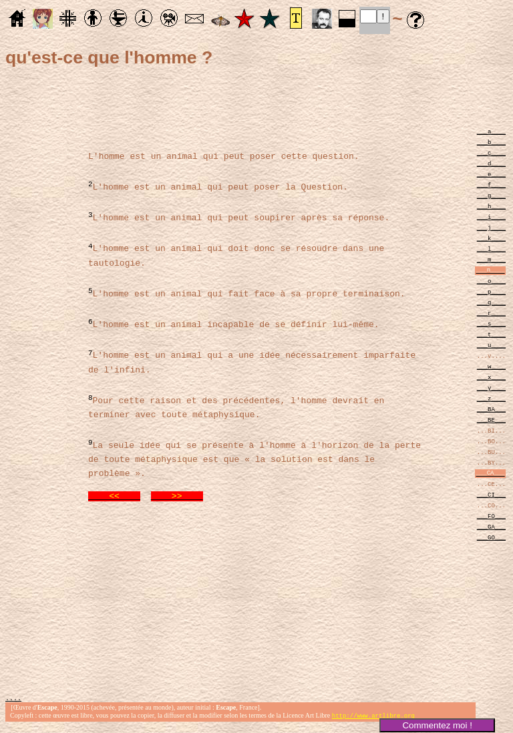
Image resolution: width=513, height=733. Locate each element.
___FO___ (491, 515)
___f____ (491, 184)
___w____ (491, 366)
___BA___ (491, 409)
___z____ (491, 398)
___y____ (491, 387)
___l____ (491, 248)
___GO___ (491, 537)
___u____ (491, 344)
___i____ (491, 216)
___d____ (491, 163)
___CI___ (491, 494)
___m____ (491, 259)
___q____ (491, 302)
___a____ (491, 131)
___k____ (491, 238)
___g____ (491, 195)
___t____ (491, 334)
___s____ (491, 323)
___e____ (491, 174)
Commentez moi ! (437, 725)
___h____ (491, 206)
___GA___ (491, 526)
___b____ (491, 142)
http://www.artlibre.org (373, 722)
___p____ (491, 291)
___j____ (491, 227)
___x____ (491, 377)
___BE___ (491, 419)
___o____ (491, 280)
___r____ (491, 312)
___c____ (491, 152)
